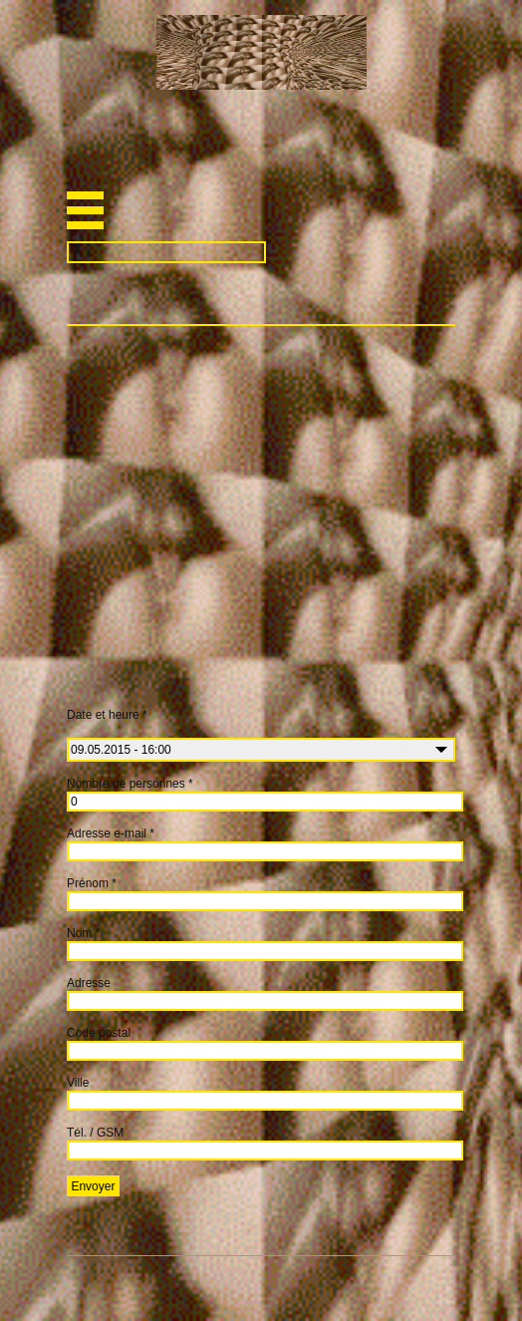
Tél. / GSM (95, 1133)
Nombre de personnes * (130, 784)
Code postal (98, 1033)
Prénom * (92, 883)
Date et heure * (173, 722)
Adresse (89, 983)
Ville (78, 1083)
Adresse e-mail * (110, 833)
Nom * (83, 933)
